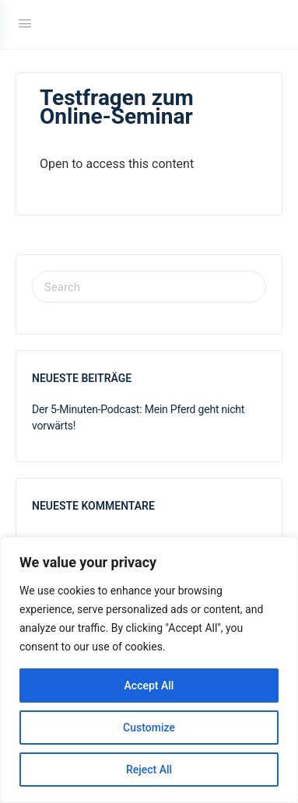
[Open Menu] (25, 23)
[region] (149, 670)
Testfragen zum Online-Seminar (117, 107)
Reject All (149, 769)
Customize (149, 727)
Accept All (149, 685)
